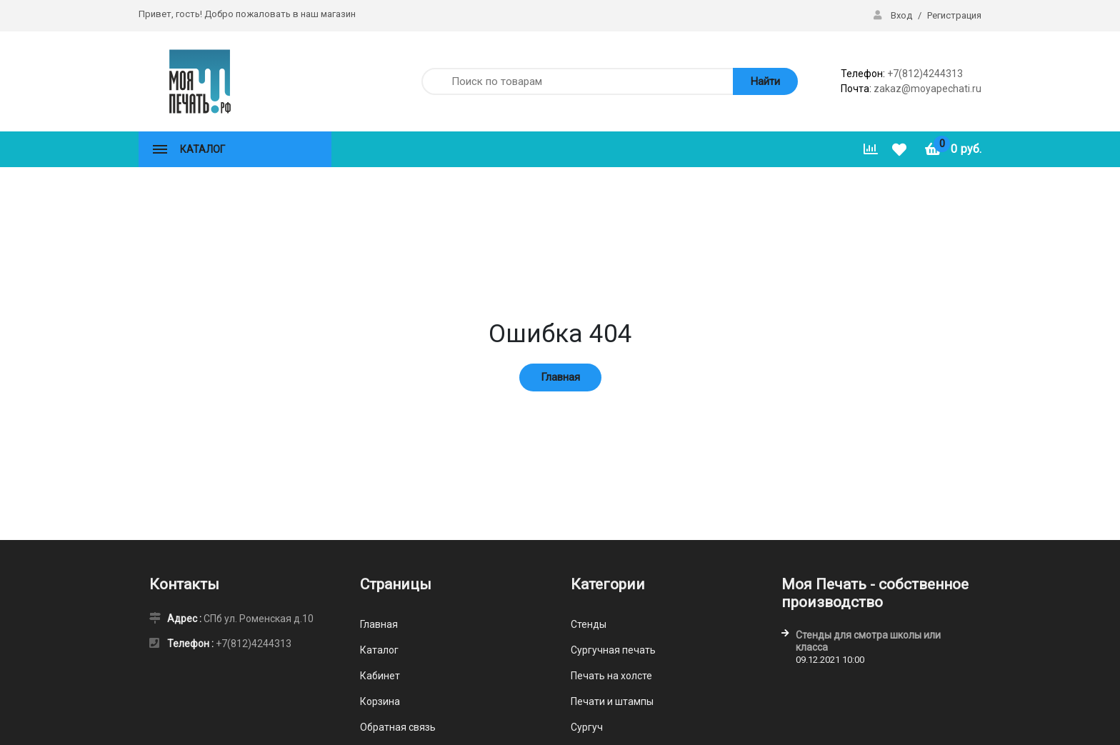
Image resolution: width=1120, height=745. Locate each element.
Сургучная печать (613, 650)
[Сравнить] (871, 149)
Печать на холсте (611, 675)
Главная (560, 377)
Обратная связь (398, 727)
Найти (765, 81)
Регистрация (954, 15)
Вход (894, 15)
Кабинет (380, 675)
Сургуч (587, 727)
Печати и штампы (612, 701)
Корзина (380, 701)
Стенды (588, 624)
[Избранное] (901, 149)
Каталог (379, 650)
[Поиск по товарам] (575, 81)
